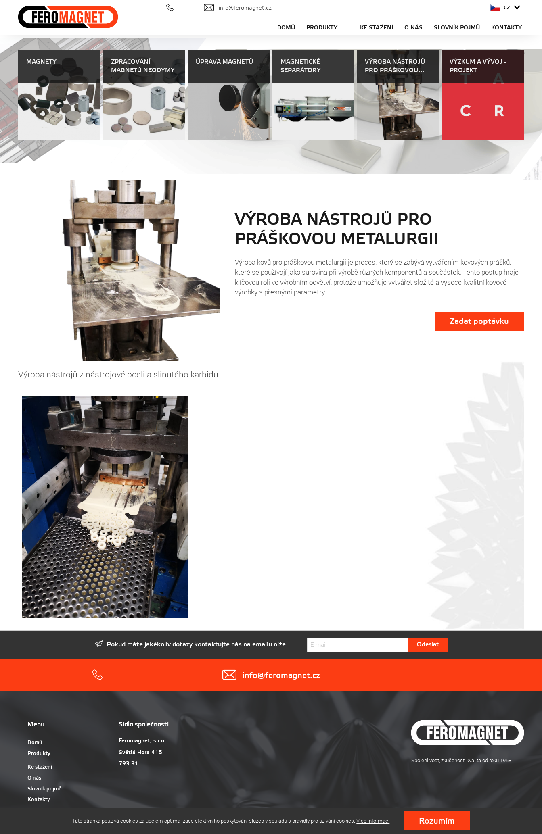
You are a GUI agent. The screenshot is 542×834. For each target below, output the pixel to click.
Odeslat (428, 644)
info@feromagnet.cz (271, 675)
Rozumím (437, 821)
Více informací (372, 820)
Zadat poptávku (479, 322)
